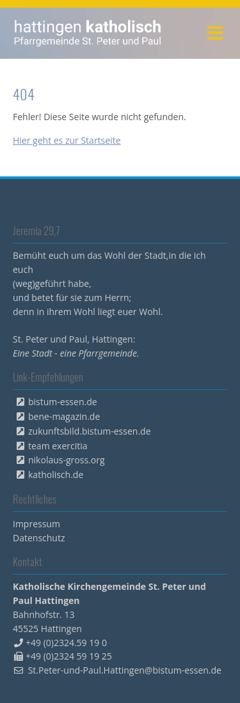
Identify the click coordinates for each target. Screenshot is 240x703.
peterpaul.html (88, 33)
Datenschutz (39, 538)
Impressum (36, 524)
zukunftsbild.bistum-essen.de (89, 431)
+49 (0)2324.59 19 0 (66, 643)
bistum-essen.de (62, 402)
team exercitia (58, 446)
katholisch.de (55, 474)
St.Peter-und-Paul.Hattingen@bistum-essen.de (124, 670)
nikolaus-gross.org (66, 460)
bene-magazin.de (64, 416)
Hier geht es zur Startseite (67, 140)
